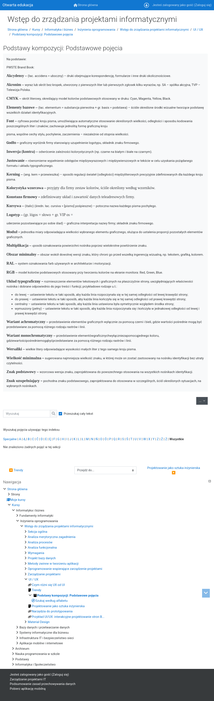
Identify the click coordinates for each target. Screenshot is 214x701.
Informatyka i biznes (59, 29)
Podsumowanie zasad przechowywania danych (42, 684)
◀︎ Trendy (16, 470)
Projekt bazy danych (42, 558)
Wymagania (36, 553)
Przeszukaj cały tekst (78, 414)
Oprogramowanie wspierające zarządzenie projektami (65, 569)
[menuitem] (85, 5)
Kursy (36, 29)
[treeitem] (107, 577)
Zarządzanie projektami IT (28, 679)
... (203, 400)
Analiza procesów (40, 542)
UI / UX (198, 29)
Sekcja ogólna (37, 532)
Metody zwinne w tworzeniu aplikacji (53, 563)
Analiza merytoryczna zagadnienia (51, 537)
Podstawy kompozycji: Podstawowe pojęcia (42, 34)
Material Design (39, 622)
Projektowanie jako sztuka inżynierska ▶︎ (174, 470)
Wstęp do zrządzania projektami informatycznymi (154, 29)
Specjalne (10, 439)
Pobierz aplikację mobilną (28, 689)
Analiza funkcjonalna (42, 547)
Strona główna (18, 29)
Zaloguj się (202, 5)
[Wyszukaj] (26, 414)
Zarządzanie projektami (44, 574)
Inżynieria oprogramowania (96, 29)
